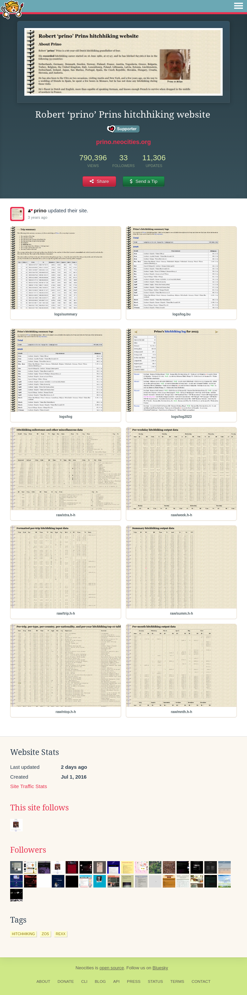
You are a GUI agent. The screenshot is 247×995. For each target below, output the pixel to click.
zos (45, 934)
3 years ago (37, 217)
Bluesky (160, 967)
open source (111, 967)
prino (37, 210)
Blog (100, 981)
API (116, 981)
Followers (28, 850)
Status (155, 981)
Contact (201, 981)
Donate (66, 981)
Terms (177, 981)
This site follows (39, 807)
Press (133, 981)
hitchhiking (23, 934)
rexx (61, 934)
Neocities (84, 967)
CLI (84, 981)
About (43, 981)
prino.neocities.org (123, 142)
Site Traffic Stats (28, 786)
